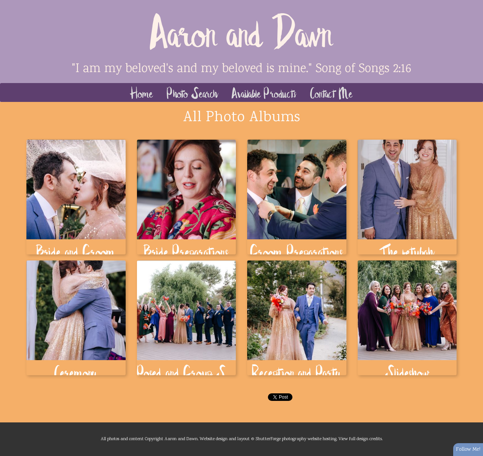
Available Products (264, 92)
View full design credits (360, 439)
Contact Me (331, 92)
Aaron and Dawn (242, 30)
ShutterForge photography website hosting (296, 439)
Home (142, 92)
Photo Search (192, 92)
